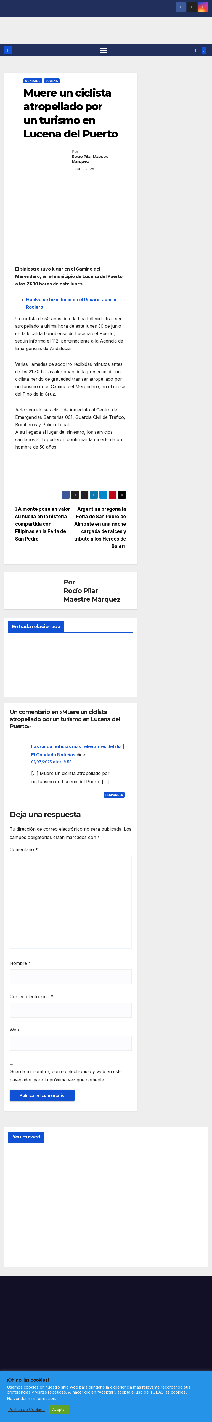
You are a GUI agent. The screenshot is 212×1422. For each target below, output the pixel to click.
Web (14, 1030)
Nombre (20, 963)
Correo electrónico (31, 997)
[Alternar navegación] (103, 50)
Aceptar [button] (59, 1409)
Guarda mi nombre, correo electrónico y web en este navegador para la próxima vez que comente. (66, 1076)
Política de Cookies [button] (26, 1409)
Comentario (24, 850)
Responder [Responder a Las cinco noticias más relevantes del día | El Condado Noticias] (114, 795)
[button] (196, 50)
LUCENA (52, 81)
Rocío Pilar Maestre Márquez (90, 159)
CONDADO (33, 81)
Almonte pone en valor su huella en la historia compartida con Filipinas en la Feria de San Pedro (42, 524)
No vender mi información (31, 1398)
